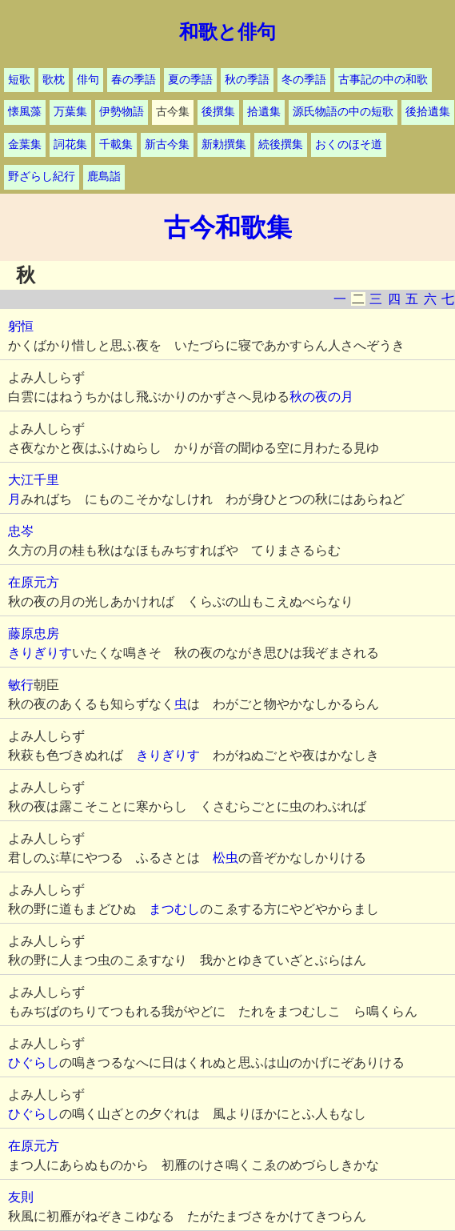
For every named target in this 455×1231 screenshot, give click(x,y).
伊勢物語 (121, 112)
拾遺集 (264, 112)
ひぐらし (33, 1062)
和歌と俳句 (227, 32)
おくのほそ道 (348, 144)
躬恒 (21, 326)
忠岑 (21, 531)
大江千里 (33, 480)
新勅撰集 (224, 144)
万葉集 (70, 112)
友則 (21, 1197)
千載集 (116, 144)
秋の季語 (247, 80)
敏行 (21, 685)
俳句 (88, 80)
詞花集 (70, 144)
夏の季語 (190, 80)
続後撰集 (280, 144)
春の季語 (133, 80)
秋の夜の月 (321, 396)
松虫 (225, 857)
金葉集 (25, 144)
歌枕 (53, 80)
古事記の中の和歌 (383, 80)
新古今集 (167, 144)
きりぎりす (40, 653)
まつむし (174, 909)
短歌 (19, 80)
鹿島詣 (104, 176)
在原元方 (33, 582)
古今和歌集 (228, 227)
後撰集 (218, 112)
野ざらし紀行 (41, 176)
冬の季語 (303, 80)
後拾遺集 (427, 112)
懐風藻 (25, 112)
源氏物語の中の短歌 (343, 112)
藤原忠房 (33, 633)
